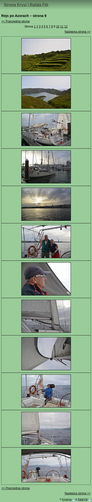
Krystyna (67, 499)
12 (65, 26)
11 (61, 26)
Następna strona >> (78, 31)
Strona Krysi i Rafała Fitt (26, 5)
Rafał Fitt (83, 499)
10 (57, 26)
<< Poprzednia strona (15, 21)
